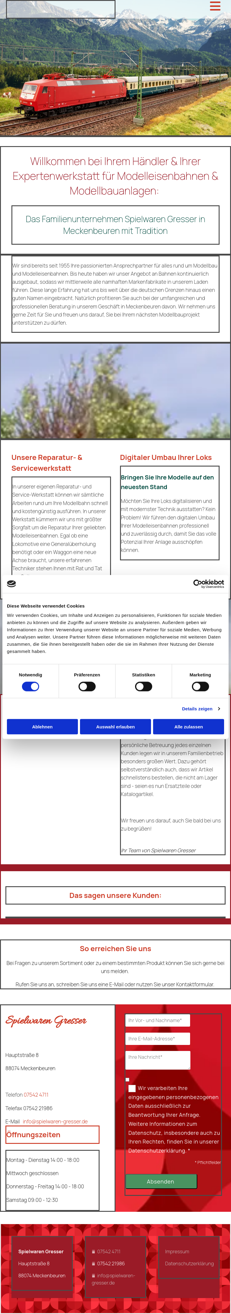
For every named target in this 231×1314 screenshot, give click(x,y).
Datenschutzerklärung (189, 1263)
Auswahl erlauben (115, 726)
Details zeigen (197, 708)
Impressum (177, 1251)
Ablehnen (42, 726)
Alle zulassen (188, 726)
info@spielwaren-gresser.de (55, 1121)
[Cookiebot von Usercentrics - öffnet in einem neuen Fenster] (197, 583)
